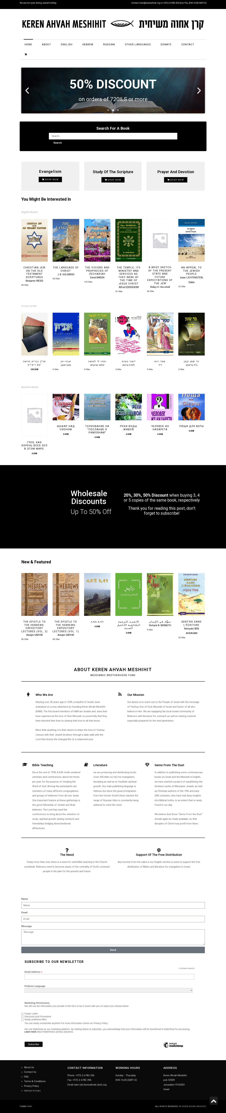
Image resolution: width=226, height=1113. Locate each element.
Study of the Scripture (113, 172)
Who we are (44, 695)
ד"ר (160, 365)
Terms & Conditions (35, 1081)
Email (24, 912)
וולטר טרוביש (97, 365)
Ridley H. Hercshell (160, 287)
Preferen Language (35, 986)
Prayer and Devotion (175, 172)
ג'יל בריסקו (191, 365)
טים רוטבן (66, 365)
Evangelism (50, 171)
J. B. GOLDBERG (65, 274)
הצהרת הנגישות (32, 1090)
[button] (27, 90)
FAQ (26, 1076)
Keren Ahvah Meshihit (194, 1106)
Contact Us (30, 1071)
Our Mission (135, 695)
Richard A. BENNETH (160, 625)
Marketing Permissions (37, 1003)
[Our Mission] (120, 694)
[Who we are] (28, 694)
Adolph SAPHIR (34, 635)
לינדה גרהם (129, 365)
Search (57, 142)
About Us (29, 1067)
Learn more (30, 1031)
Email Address (33, 972)
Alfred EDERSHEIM (129, 287)
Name (24, 898)
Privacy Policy (31, 1086)
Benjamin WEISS (34, 280)
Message (26, 926)
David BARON (97, 277)
